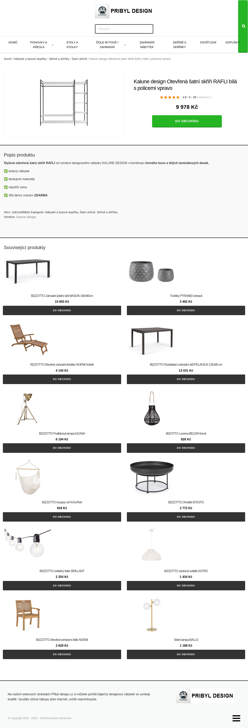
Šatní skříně (79, 58)
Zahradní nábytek (147, 45)
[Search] (243, 26)
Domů (13, 42)
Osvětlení (208, 42)
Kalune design (26, 217)
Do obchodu (187, 121)
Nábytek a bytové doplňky (30, 58)
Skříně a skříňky (179, 45)
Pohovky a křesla (38, 45)
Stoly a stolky (72, 45)
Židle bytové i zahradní (107, 45)
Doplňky (232, 42)
